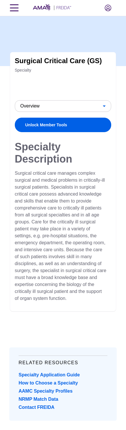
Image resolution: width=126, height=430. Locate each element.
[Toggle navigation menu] (14, 7)
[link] (63, 125)
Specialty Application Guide (49, 374)
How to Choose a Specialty (48, 382)
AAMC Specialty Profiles (46, 391)
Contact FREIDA (37, 407)
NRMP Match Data (38, 399)
